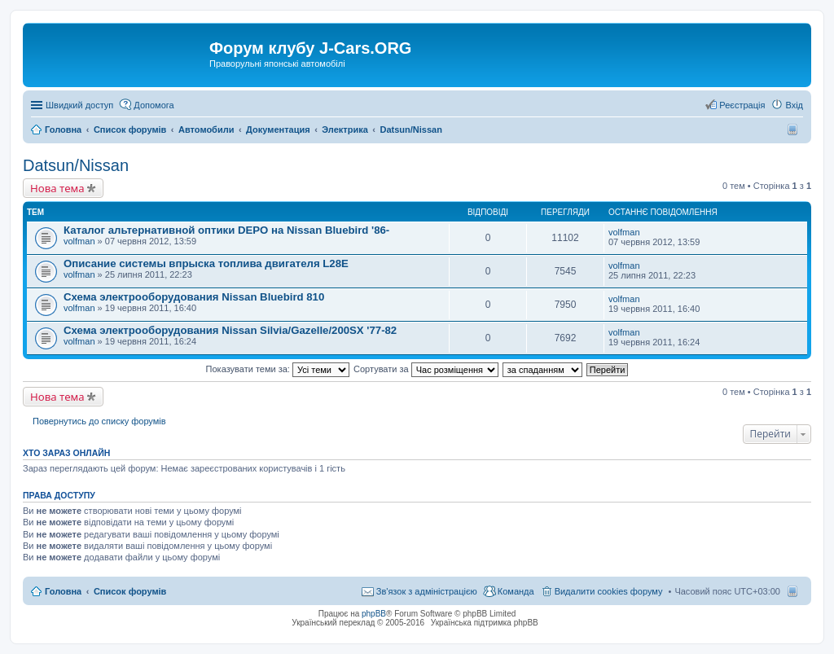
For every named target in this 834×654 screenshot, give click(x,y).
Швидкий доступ (79, 105)
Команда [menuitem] (516, 591)
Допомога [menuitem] (153, 105)
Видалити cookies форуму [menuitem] (609, 591)
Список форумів (130, 591)
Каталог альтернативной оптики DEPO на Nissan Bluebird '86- (226, 230)
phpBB (374, 613)
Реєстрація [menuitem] (742, 105)
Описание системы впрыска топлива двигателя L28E (206, 263)
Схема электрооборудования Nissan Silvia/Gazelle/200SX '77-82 (230, 330)
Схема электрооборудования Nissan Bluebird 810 (194, 297)
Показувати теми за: (277, 369)
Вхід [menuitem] (794, 105)
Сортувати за (425, 369)
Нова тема (57, 188)
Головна (63, 591)
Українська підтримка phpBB (484, 622)
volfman (79, 241)
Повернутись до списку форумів (99, 421)
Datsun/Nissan (76, 165)
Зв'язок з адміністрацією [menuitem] (426, 591)
